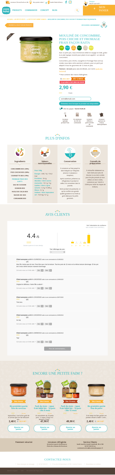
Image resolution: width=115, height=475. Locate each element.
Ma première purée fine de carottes (18, 407)
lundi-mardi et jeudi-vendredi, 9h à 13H (90, 444)
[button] (17, 10)
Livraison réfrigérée (57, 442)
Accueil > (10, 19)
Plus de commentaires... (57, 349)
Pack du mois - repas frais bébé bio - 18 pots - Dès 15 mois (70, 408)
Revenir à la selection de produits (20, 25)
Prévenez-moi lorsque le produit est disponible (79, 104)
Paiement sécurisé (23, 442)
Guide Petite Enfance (56, 2)
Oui (40, 270)
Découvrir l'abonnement (91, 25)
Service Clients (90, 442)
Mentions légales (12, 471)
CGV (22, 471)
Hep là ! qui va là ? (94, 3)
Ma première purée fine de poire (96, 407)
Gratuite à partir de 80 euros (57, 444)
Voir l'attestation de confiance (96, 225)
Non (49, 270)
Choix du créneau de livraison (57, 446)
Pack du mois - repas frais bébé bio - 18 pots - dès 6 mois (44, 408)
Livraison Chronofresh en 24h (19, 2)
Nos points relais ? (38, 2)
